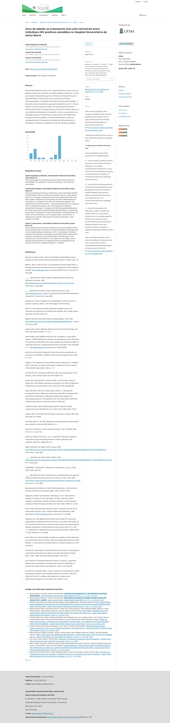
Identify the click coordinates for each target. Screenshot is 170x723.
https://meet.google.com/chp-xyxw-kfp (61, 717)
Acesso (145, 2)
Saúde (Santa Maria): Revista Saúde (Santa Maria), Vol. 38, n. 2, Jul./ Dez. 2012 (64, 637)
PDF (89, 44)
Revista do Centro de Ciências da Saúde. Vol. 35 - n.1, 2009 (58, 22)
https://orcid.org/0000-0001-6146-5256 (36, 49)
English (121, 90)
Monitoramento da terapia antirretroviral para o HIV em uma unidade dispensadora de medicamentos (67, 627)
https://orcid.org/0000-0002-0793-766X (36, 62)
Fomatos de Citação (93, 79)
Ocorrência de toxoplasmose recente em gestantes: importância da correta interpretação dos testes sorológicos (70, 653)
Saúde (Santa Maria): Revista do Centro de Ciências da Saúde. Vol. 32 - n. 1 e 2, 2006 (70, 655)
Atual (24, 15)
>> (30, 660)
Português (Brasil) (125, 97)
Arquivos (32, 15)
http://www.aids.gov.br (37, 347)
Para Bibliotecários (125, 116)
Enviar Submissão (126, 43)
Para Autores (123, 113)
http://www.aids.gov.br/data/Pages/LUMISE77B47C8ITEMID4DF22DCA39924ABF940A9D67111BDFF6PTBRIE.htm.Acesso (68, 460)
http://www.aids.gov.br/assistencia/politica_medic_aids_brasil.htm (49, 283)
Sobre (63, 15)
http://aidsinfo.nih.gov (45, 514)
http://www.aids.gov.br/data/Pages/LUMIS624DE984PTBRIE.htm (48, 321)
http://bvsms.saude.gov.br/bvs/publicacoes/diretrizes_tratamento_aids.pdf (52, 480)
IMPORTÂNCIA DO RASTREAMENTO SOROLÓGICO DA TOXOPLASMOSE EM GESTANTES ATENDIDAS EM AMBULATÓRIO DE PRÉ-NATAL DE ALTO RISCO (70, 604)
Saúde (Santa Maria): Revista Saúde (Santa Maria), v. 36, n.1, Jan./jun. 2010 (74, 606)
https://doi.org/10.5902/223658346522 (43, 69)
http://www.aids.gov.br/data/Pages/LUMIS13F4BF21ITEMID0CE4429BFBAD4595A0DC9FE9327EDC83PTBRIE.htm (65, 450)
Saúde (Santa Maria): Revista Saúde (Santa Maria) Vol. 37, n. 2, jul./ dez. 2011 (76, 600)
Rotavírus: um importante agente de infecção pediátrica (79, 639)
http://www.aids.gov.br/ (41, 270)
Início (27, 22)
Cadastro (138, 2)
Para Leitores (123, 110)
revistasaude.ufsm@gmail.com (42, 713)
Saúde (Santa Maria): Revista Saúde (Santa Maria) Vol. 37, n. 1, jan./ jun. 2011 (69, 596)
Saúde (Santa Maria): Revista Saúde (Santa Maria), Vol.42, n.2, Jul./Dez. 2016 (77, 624)
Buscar (143, 15)
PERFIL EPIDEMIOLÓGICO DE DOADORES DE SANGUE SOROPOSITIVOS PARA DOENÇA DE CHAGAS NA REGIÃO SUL (69, 612)
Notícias (55, 15)
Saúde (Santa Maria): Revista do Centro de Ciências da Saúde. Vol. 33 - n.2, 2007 (70, 640)
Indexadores (43, 15)
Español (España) (125, 94)
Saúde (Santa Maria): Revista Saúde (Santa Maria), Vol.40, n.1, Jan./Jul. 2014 (68, 614)
